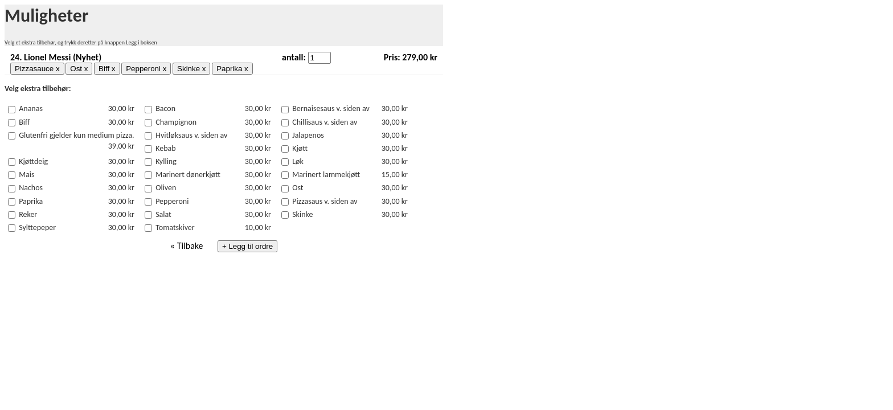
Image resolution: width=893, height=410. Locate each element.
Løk (298, 161)
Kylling (166, 161)
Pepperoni (172, 201)
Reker (28, 214)
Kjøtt (300, 148)
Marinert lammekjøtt (326, 174)
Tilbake (190, 245)
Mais (26, 174)
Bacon (165, 108)
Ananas (31, 108)
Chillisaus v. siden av (324, 122)
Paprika (31, 201)
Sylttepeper (37, 227)
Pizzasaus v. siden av (324, 201)
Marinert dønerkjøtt (187, 174)
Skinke (302, 214)
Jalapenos (308, 135)
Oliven (165, 187)
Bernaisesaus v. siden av (331, 108)
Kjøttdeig (33, 161)
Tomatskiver (175, 227)
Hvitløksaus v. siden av (191, 135)
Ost (297, 187)
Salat (163, 214)
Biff (24, 122)
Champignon (175, 122)
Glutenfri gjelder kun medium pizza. (76, 135)
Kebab (165, 148)
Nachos (31, 187)
